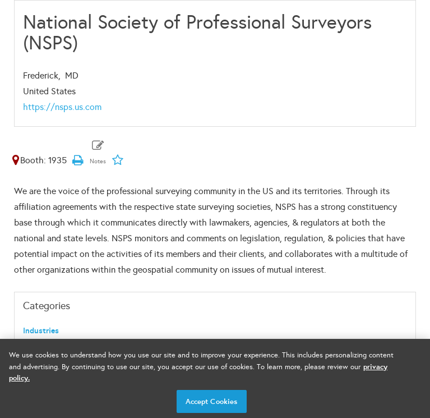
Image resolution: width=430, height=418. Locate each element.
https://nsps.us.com (62, 107)
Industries (41, 331)
